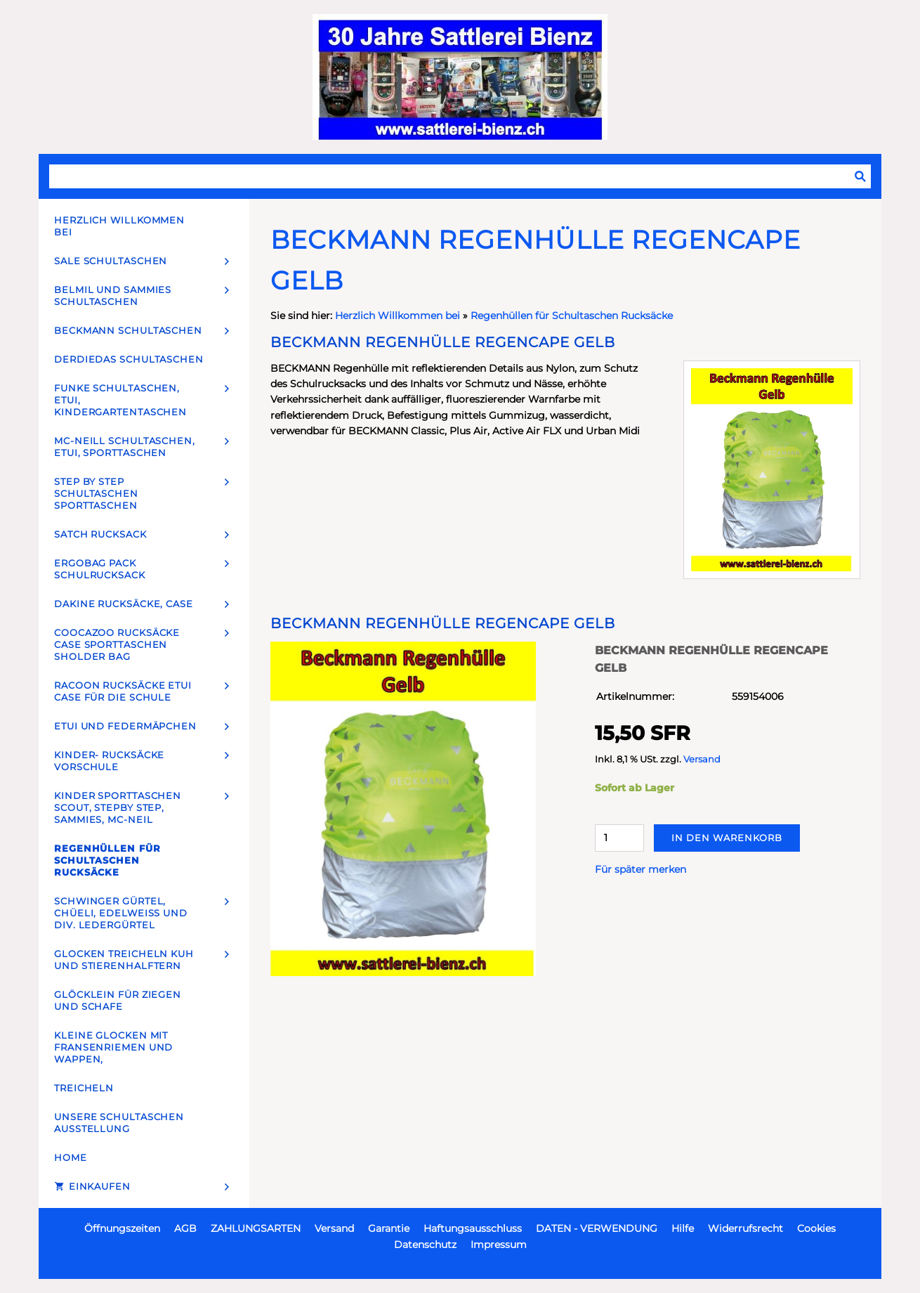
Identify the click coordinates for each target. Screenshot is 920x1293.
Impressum (499, 1244)
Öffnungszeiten (122, 1228)
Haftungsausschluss (472, 1228)
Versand (702, 759)
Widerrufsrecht (745, 1228)
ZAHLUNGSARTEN (256, 1228)
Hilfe (682, 1228)
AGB (185, 1228)
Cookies (816, 1228)
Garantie (388, 1228)
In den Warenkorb (726, 837)
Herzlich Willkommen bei (399, 315)
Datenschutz (425, 1244)
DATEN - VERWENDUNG (596, 1228)
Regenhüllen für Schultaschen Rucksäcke (572, 315)
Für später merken (640, 869)
